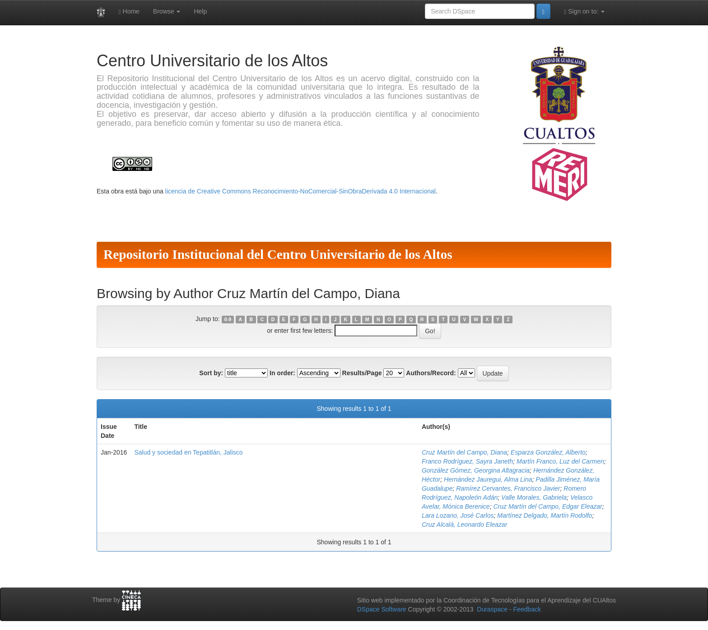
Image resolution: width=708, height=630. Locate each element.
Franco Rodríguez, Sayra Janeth (467, 461)
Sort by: (211, 373)
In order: (282, 373)
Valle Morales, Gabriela (534, 497)
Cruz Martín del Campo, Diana (464, 452)
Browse (167, 11)
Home (129, 11)
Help (200, 11)
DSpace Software (381, 609)
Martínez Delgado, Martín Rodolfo (544, 515)
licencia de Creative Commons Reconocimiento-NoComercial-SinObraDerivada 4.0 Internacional (300, 191)
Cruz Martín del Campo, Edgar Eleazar (547, 506)
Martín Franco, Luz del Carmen (560, 461)
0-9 (227, 319)
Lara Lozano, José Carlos (458, 515)
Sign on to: (584, 11)
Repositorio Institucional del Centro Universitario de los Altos (277, 254)
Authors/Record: (431, 373)
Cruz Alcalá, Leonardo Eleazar (464, 524)
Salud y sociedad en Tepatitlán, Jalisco (188, 452)
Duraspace (492, 609)
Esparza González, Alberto (548, 452)
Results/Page (362, 373)
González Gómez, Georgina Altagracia (476, 470)
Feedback (526, 609)
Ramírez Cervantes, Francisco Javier (508, 488)
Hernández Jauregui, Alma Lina (488, 479)
